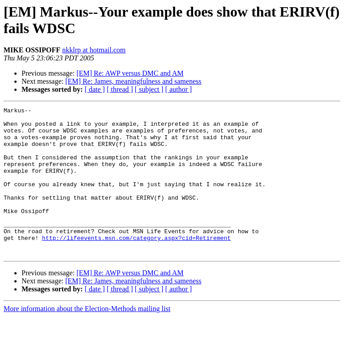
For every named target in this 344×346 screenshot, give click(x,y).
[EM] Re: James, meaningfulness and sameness (133, 81)
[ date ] (95, 89)
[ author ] (178, 89)
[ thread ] (120, 89)
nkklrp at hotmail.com (94, 50)
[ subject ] (149, 89)
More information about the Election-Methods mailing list (87, 338)
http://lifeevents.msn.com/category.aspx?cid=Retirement (136, 265)
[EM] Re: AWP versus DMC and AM (130, 73)
